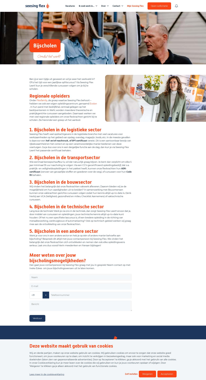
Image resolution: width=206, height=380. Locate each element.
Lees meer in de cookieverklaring (46, 374)
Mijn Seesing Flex (135, 6)
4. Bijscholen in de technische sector (66, 206)
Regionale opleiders (49, 96)
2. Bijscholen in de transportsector (64, 157)
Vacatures (70, 6)
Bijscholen (45, 46)
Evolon (93, 103)
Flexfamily (42, 100)
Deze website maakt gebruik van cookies (71, 346)
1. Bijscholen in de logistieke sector (65, 129)
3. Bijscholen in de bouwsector (60, 182)
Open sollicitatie (159, 6)
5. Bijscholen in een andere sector (63, 231)
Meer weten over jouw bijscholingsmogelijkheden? (57, 257)
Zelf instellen (131, 374)
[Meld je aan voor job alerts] (176, 5)
